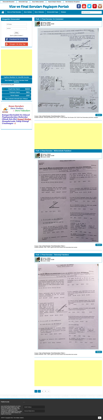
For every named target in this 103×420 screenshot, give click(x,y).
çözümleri (90, 117)
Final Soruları (64, 117)
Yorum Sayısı (14, 95)
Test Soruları (71, 117)
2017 (75, 117)
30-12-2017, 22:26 (49, 259)
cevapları (96, 117)
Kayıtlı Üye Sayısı (14, 89)
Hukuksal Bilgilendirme (29, 410)
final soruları (60, 247)
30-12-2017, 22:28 (49, 155)
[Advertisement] (16, 62)
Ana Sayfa (3, 12)
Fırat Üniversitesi (55, 116)
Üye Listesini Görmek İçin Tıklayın (16, 98)
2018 (78, 117)
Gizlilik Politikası (28, 407)
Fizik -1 (63, 116)
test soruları (74, 247)
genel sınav (54, 247)
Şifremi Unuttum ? (18, 35)
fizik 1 (49, 247)
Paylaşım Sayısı (14, 92)
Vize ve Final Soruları (44, 116)
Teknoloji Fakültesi (48, 117)
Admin (49, 22)
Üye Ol (11, 35)
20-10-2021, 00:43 (49, 24)
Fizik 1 (55, 117)
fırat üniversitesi (67, 247)
